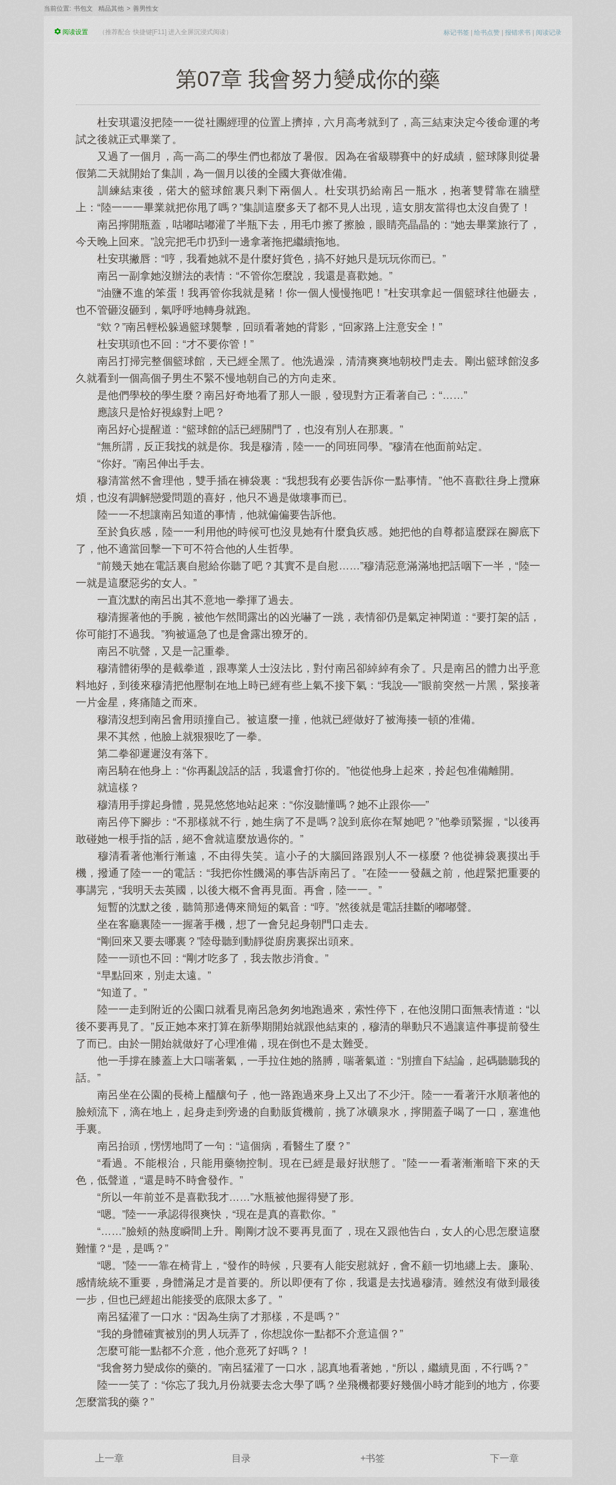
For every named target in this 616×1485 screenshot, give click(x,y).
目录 (241, 1458)
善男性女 (146, 8)
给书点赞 (487, 32)
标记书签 (456, 32)
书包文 (83, 8)
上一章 (109, 1458)
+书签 (372, 1458)
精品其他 (111, 8)
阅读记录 (549, 32)
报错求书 (518, 32)
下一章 (504, 1458)
